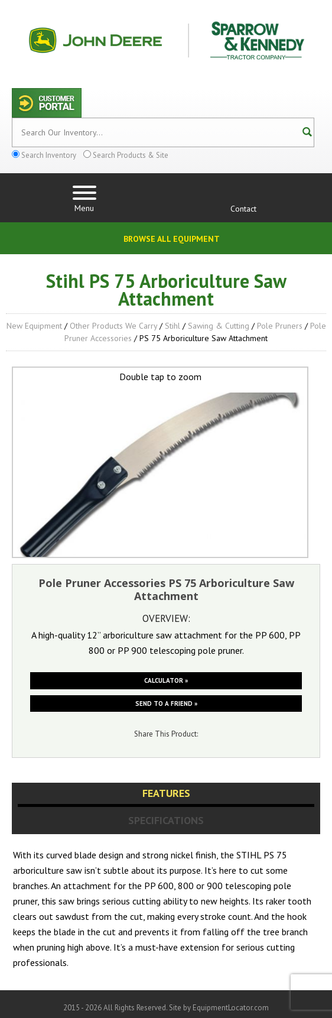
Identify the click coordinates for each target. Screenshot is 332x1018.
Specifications (166, 820)
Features (166, 793)
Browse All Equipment (171, 239)
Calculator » (166, 680)
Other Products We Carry (113, 325)
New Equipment (34, 325)
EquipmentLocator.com (231, 1008)
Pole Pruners (279, 325)
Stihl (172, 325)
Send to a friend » (166, 703)
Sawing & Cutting (218, 325)
